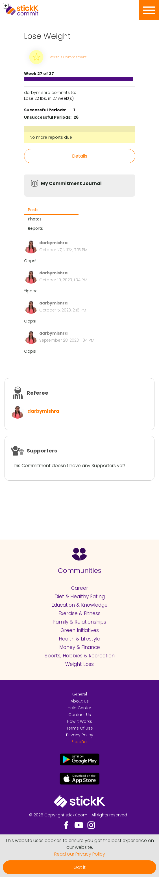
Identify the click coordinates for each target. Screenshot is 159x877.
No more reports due (51, 137)
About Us (80, 701)
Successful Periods (44, 110)
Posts (33, 210)
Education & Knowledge (79, 605)
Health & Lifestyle (79, 638)
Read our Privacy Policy (79, 854)
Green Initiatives (79, 630)
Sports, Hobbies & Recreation (80, 655)
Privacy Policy (79, 735)
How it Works (79, 721)
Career (79, 588)
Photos (35, 219)
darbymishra (43, 411)
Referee (37, 392)
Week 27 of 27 (39, 73)
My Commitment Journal (71, 183)
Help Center (79, 708)
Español (79, 742)
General (79, 694)
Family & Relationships (79, 621)
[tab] (51, 210)
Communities (79, 570)
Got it (79, 867)
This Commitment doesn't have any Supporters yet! (68, 465)
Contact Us (79, 714)
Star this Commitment (67, 57)
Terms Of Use (79, 728)
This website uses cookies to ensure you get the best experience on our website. (79, 844)
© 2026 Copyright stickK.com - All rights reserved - (79, 815)
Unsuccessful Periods (47, 117)
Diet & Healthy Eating (80, 596)
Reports (35, 228)
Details (79, 156)
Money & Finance (79, 647)
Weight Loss (79, 664)
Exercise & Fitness (79, 613)
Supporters (42, 450)
